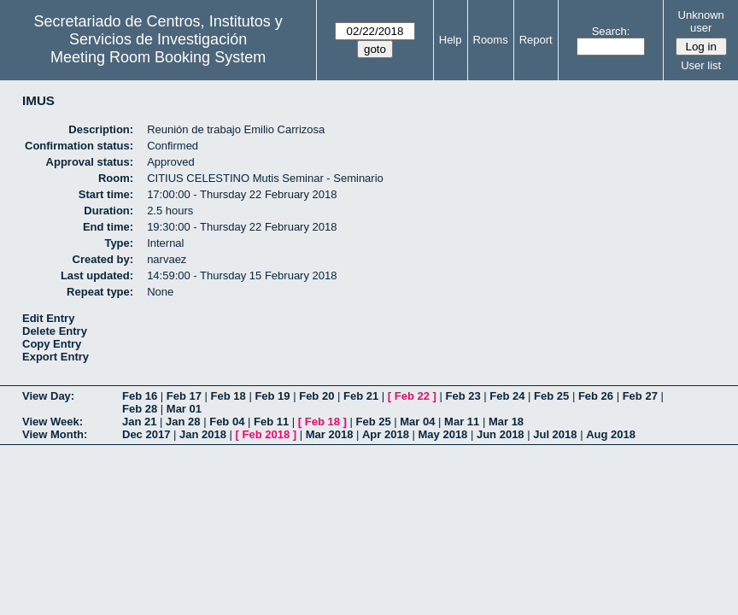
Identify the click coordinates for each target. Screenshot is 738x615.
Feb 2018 (266, 434)
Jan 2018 (202, 434)
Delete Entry (54, 331)
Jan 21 (139, 421)
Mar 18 (506, 421)
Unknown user (701, 21)
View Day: (48, 396)
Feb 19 (272, 396)
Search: (611, 31)
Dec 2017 (146, 434)
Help (450, 39)
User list (701, 65)
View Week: (52, 421)
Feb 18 (228, 396)
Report (536, 39)
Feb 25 (551, 396)
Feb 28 (139, 408)
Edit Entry (48, 318)
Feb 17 (184, 396)
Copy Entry (51, 343)
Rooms (490, 39)
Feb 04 (226, 421)
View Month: (54, 434)
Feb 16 (139, 396)
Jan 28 (183, 421)
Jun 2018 (500, 434)
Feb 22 (412, 396)
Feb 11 (271, 421)
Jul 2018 (555, 434)
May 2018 (443, 434)
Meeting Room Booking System (158, 57)
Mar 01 (184, 408)
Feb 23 (462, 396)
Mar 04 (417, 421)
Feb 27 (640, 396)
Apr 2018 (385, 434)
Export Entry (55, 356)
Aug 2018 (611, 434)
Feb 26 (595, 396)
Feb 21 (360, 396)
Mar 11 (461, 421)
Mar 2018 (330, 434)
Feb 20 (316, 396)
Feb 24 (506, 396)
